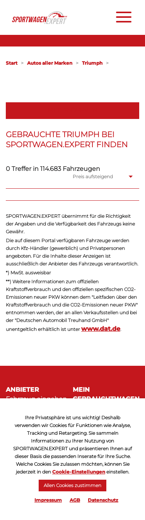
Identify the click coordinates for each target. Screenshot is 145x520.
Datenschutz (103, 500)
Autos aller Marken (49, 63)
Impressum (48, 500)
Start (11, 63)
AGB (75, 500)
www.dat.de (100, 328)
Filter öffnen (72, 110)
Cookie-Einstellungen (78, 472)
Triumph (92, 63)
